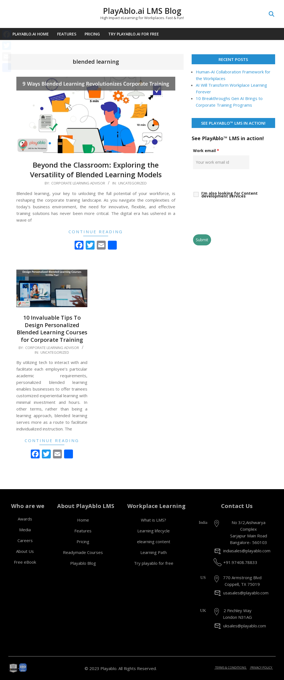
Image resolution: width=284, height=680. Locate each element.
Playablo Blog (83, 563)
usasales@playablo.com (245, 593)
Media (25, 529)
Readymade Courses (83, 552)
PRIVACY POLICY (261, 667)
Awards (25, 519)
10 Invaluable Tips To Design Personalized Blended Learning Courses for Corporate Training (52, 328)
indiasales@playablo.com (246, 550)
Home (83, 520)
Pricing (83, 541)
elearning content (153, 541)
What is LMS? (153, 520)
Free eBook (25, 562)
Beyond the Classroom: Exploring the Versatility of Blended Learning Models (96, 169)
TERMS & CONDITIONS (230, 667)
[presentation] (235, 216)
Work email (206, 150)
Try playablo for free (153, 563)
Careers (25, 540)
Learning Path (153, 552)
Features (83, 530)
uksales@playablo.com (244, 625)
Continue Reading (96, 231)
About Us (25, 551)
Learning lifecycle (153, 530)
